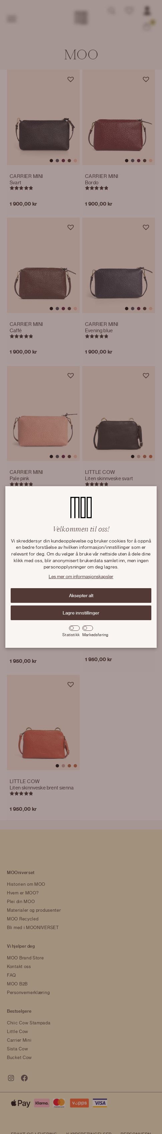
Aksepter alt (81, 595)
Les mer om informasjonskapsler (81, 576)
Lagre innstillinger (81, 613)
